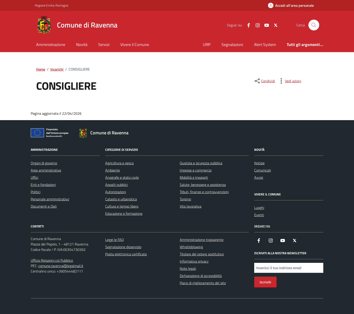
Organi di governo (44, 163)
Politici (35, 192)
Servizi (103, 44)
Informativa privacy (194, 261)
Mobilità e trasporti (194, 177)
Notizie (259, 163)
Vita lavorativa (190, 206)
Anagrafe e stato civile (122, 177)
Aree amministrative (46, 170)
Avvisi (258, 177)
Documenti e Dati (44, 206)
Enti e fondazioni (43, 184)
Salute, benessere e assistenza (203, 184)
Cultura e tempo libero (121, 206)
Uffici (34, 177)
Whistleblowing (191, 247)
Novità (81, 44)
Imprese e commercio (196, 170)
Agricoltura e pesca (119, 163)
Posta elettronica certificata (126, 254)
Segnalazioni (232, 44)
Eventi (259, 215)
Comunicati (262, 170)
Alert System (265, 44)
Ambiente (112, 170)
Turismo (185, 199)
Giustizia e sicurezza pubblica (201, 163)
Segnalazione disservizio (123, 247)
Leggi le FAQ (114, 239)
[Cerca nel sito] (313, 25)
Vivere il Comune (134, 44)
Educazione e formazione (123, 213)
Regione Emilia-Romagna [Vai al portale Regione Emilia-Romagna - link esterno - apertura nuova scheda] (51, 5)
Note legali (188, 268)
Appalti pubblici (116, 184)
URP (207, 44)
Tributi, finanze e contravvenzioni (204, 192)
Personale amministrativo (50, 199)
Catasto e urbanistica (121, 199)
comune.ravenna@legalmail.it (60, 265)
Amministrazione (50, 44)
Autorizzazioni (115, 192)
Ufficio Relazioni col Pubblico (52, 260)
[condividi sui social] (264, 81)
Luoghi (259, 207)
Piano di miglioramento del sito (203, 283)
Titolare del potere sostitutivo (202, 254)
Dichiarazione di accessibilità (201, 275)
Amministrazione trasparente (202, 239)
